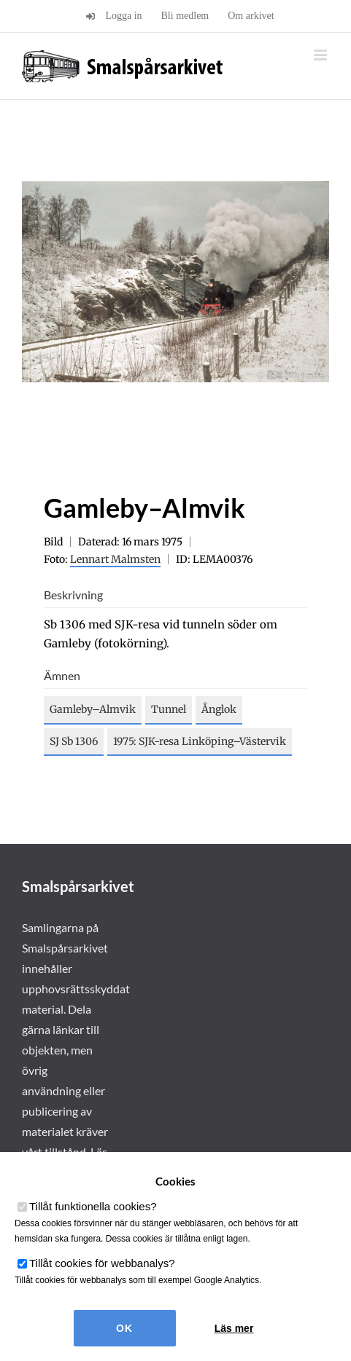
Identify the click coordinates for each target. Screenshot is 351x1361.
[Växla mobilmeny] (321, 55)
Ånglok (218, 709)
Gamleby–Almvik (93, 709)
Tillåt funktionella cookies (93, 1206)
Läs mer (234, 1328)
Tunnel (168, 709)
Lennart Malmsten (115, 559)
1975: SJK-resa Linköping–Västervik (199, 741)
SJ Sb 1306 (74, 741)
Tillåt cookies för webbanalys (102, 1263)
